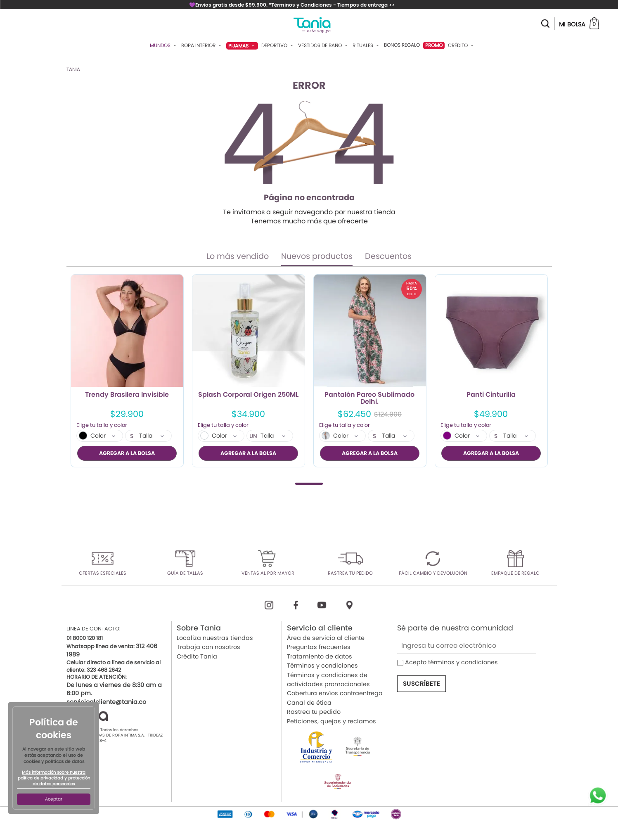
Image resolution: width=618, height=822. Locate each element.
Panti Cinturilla (491, 395)
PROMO (434, 45)
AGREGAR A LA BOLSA (127, 453)
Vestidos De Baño (323, 45)
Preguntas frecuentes (318, 647)
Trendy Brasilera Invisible (127, 395)
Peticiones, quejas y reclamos (331, 721)
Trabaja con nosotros (208, 647)
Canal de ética (309, 702)
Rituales (367, 45)
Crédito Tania (197, 656)
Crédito (461, 45)
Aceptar (53, 799)
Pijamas (242, 45)
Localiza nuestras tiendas (215, 638)
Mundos (164, 45)
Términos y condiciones (322, 665)
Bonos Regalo (402, 45)
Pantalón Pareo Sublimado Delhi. (369, 398)
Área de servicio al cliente (326, 638)
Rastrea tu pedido (314, 712)
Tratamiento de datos (319, 656)
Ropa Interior (202, 45)
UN (253, 436)
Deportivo (278, 45)
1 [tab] (309, 483)
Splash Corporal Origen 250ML (248, 395)
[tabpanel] (127, 370)
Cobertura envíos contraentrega (335, 693)
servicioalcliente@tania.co (106, 701)
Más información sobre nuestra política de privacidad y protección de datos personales (54, 778)
